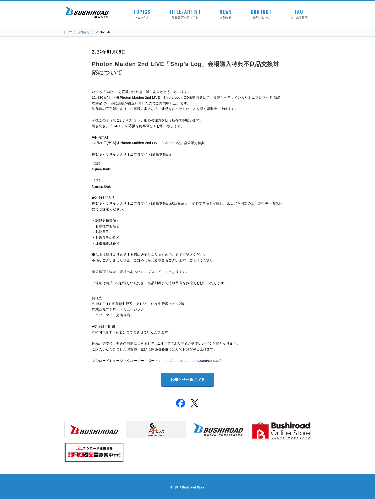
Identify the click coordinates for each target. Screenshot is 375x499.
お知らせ (84, 32)
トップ (67, 32)
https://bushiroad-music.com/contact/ (191, 361)
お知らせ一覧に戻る (187, 380)
